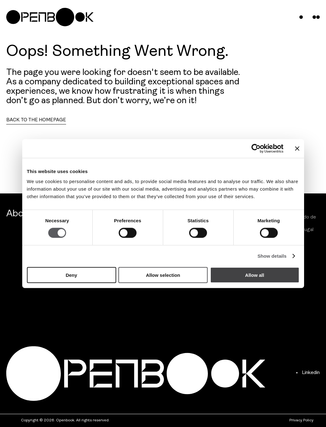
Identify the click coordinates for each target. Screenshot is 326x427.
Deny (71, 274)
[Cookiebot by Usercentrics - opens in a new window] (256, 148)
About (19, 214)
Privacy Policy (301, 420)
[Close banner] (297, 148)
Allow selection (163, 274)
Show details (272, 256)
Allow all (254, 274)
